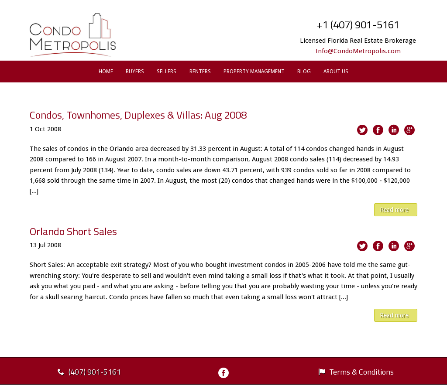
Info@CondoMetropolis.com (358, 51)
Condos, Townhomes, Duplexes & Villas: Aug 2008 (138, 115)
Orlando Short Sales (73, 231)
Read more (394, 209)
